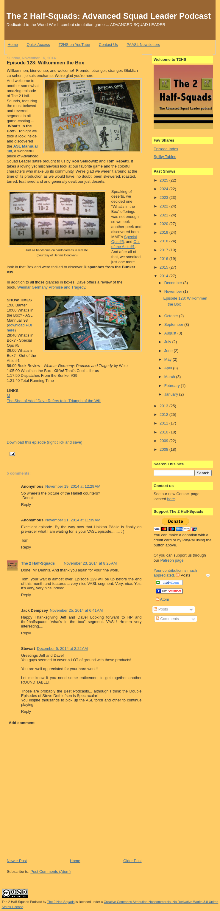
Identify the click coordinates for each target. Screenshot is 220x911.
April (168, 368)
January (171, 394)
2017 (164, 250)
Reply (26, 504)
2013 (164, 406)
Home (13, 44)
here (171, 499)
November (173, 291)
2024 (164, 189)
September (174, 324)
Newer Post (17, 861)
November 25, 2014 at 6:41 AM (76, 610)
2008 (164, 449)
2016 (164, 258)
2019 (164, 232)
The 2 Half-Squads (38, 563)
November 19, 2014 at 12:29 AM (72, 486)
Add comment (22, 723)
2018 (164, 241)
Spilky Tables (165, 156)
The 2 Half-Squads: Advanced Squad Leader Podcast (109, 16)
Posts (161, 609)
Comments (167, 618)
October (171, 316)
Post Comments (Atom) (50, 871)
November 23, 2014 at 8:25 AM (90, 563)
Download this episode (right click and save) (44, 442)
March (170, 376)
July (168, 342)
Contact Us (108, 44)
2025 (164, 180)
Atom (162, 599)
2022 (164, 206)
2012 (164, 414)
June (169, 350)
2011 (164, 423)
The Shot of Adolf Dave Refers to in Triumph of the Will (54, 401)
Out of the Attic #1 (125, 244)
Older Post (132, 861)
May (168, 359)
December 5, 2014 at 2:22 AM (62, 648)
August (170, 333)
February (172, 385)
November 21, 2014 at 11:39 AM (72, 520)
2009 (164, 441)
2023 (164, 197)
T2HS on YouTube (74, 44)
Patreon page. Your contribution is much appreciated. (175, 568)
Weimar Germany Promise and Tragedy (51, 287)
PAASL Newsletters (143, 44)
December (173, 283)
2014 (164, 276)
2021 (164, 215)
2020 (164, 223)
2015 (164, 267)
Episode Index (166, 149)
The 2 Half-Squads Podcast (22, 902)
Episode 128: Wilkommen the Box (45, 62)
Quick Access (38, 44)
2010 (164, 432)
